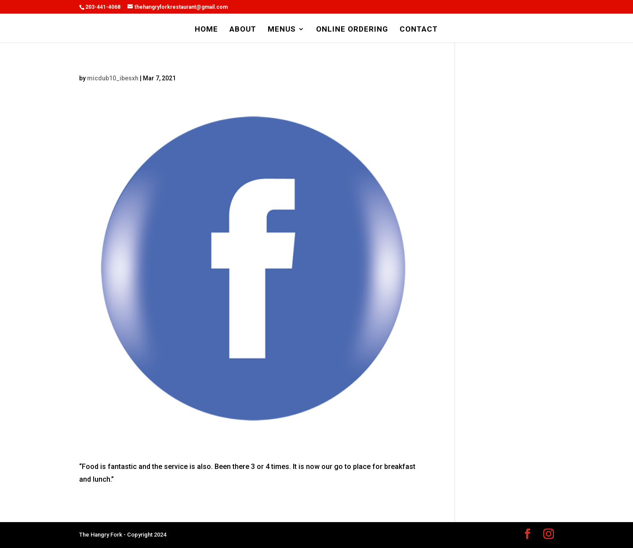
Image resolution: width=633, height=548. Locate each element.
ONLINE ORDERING (352, 29)
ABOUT (242, 29)
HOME (206, 29)
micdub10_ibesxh (112, 78)
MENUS (282, 29)
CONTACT (419, 29)
